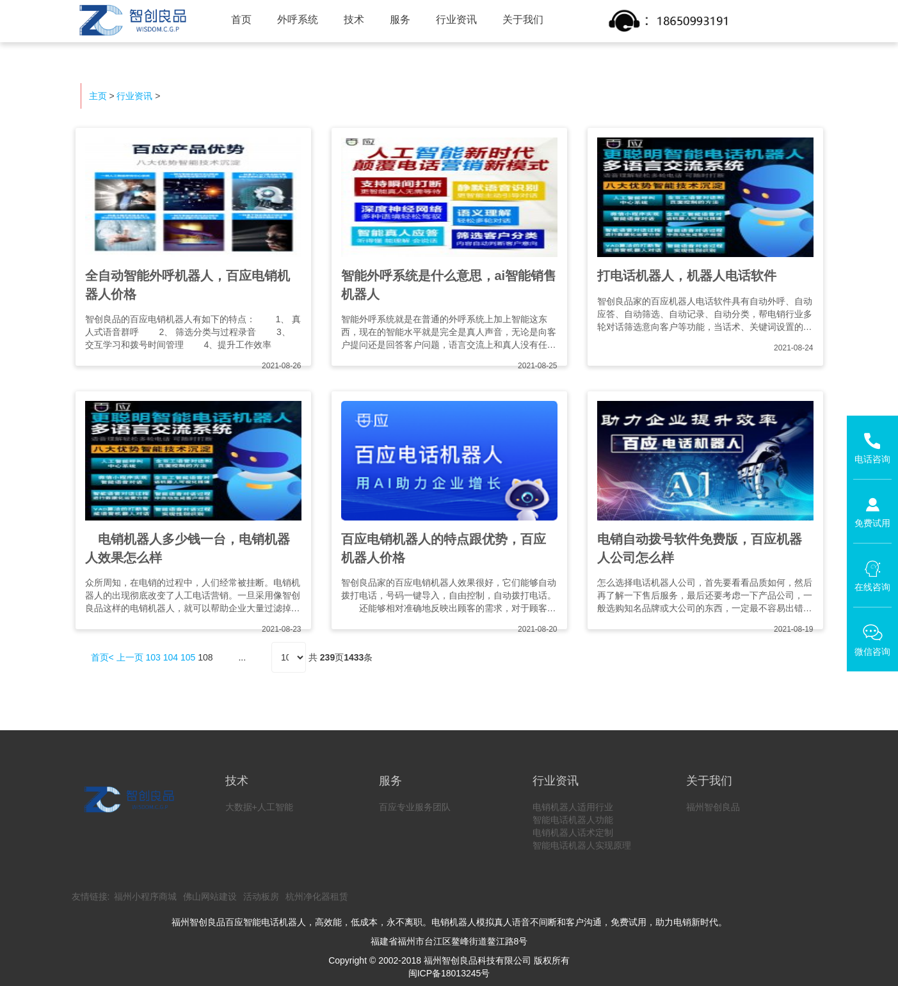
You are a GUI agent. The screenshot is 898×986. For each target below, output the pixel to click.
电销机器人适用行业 (573, 807)
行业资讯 (456, 19)
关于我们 (522, 19)
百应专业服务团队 (415, 807)
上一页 (129, 657)
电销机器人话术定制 (573, 832)
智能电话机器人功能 (573, 820)
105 (187, 657)
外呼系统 (297, 19)
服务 (400, 19)
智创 (131, 20)
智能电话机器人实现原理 (582, 845)
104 (170, 657)
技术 (354, 19)
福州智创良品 (713, 807)
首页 (241, 19)
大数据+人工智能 (259, 807)
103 (152, 657)
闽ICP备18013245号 (449, 973)
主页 (98, 96)
